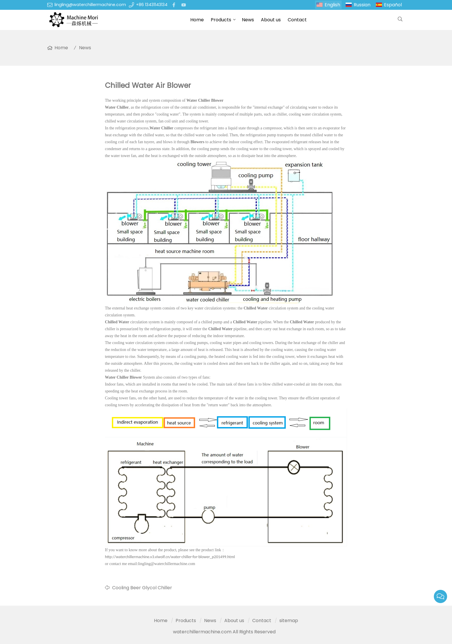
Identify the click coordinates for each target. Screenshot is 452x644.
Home (197, 19)
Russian (362, 4)
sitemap (288, 620)
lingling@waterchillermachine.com (90, 4)
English (332, 4)
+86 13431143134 (151, 4)
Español (393, 4)
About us (271, 19)
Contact (297, 19)
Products (221, 19)
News (248, 19)
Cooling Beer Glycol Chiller (142, 587)
